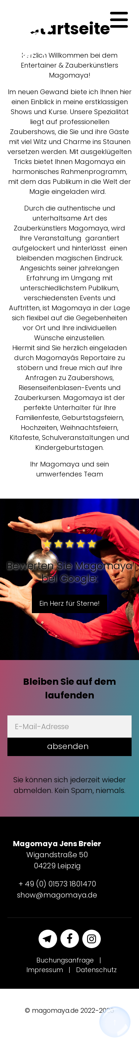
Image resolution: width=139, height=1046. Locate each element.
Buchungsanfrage (65, 960)
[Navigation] (119, 20)
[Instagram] (91, 939)
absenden (68, 746)
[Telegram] (48, 939)
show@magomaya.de (57, 895)
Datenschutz (96, 969)
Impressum (44, 969)
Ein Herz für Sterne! (69, 603)
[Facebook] (69, 938)
